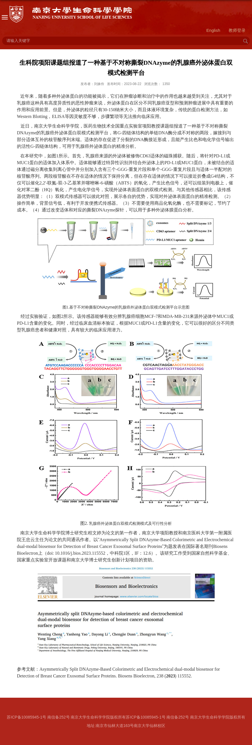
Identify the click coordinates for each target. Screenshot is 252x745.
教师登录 (237, 30)
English (213, 30)
